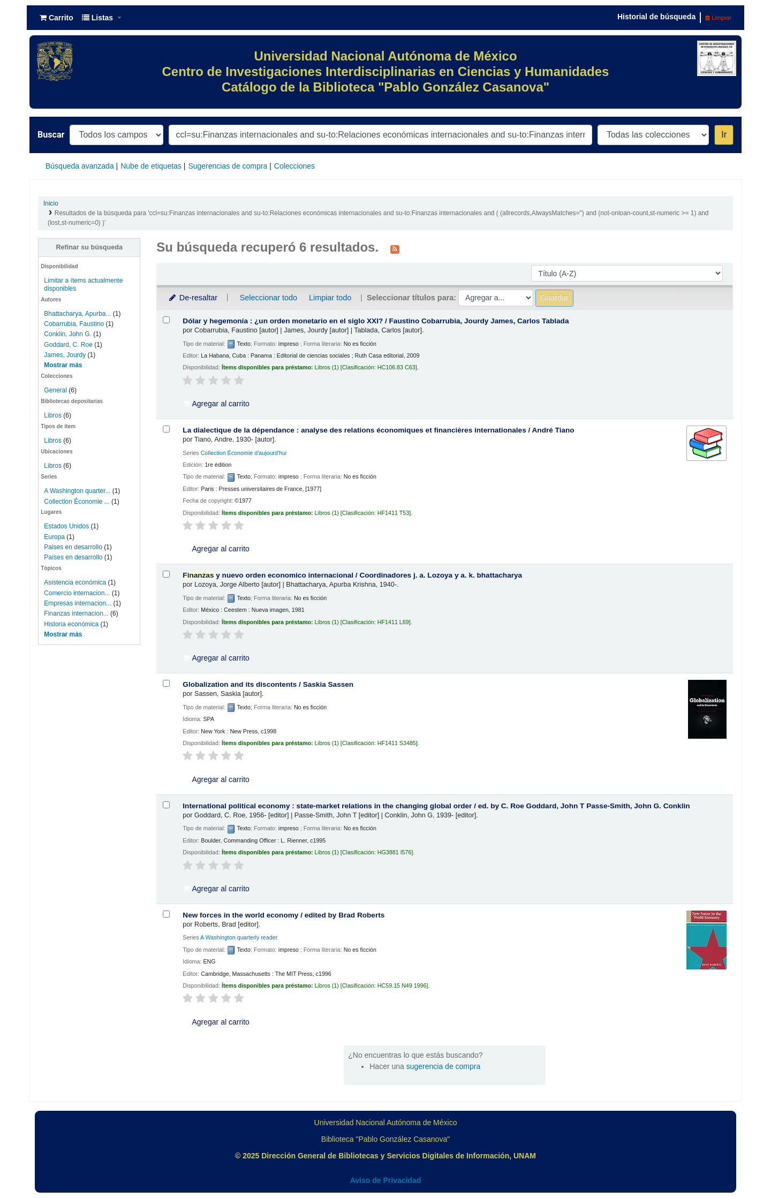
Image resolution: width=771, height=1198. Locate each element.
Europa (54, 537)
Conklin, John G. (67, 334)
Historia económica (71, 624)
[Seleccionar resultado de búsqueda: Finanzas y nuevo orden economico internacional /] (166, 574)
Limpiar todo (330, 297)
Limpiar (718, 17)
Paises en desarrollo (73, 547)
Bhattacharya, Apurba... (77, 313)
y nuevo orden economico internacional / (352, 575)
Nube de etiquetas (151, 166)
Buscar (50, 135)
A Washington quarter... (77, 491)
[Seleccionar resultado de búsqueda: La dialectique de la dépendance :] (166, 429)
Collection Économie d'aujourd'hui (244, 453)
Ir (724, 134)
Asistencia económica (75, 582)
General (56, 390)
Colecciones (294, 166)
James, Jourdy (65, 355)
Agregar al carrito (216, 403)
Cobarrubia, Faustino (74, 324)
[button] (56, 18)
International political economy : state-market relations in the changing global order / (436, 806)
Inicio (50, 203)
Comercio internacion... (77, 593)
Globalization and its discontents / (268, 684)
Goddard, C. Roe (68, 344)
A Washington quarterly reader (238, 937)
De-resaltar (192, 297)
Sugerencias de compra (227, 166)
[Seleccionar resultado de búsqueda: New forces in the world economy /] (166, 914)
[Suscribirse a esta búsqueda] (394, 248)
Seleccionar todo (268, 297)
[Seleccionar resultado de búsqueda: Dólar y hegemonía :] (166, 319)
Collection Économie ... (76, 501)
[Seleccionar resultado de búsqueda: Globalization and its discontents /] (166, 683)
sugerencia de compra (443, 1066)
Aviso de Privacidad (385, 1180)
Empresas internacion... (77, 603)
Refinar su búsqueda (89, 247)
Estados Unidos (66, 526)
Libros (53, 415)
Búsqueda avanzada (80, 166)
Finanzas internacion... (76, 613)
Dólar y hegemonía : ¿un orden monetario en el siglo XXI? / (376, 321)
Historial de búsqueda (656, 16)
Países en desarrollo (73, 557)
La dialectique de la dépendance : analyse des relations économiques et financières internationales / (378, 430)
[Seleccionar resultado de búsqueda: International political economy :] (166, 804)
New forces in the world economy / (283, 915)
